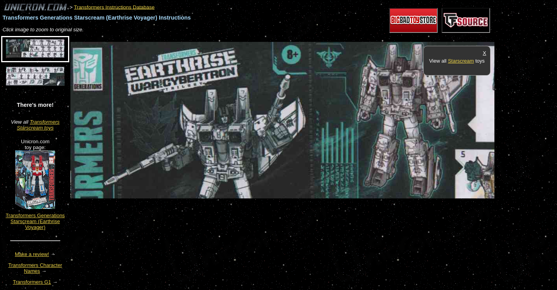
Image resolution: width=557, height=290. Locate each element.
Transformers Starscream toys (38, 125)
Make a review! (32, 254)
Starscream (461, 61)
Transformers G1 (32, 282)
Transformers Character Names (35, 268)
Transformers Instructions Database (114, 7)
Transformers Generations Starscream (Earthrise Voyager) (35, 221)
